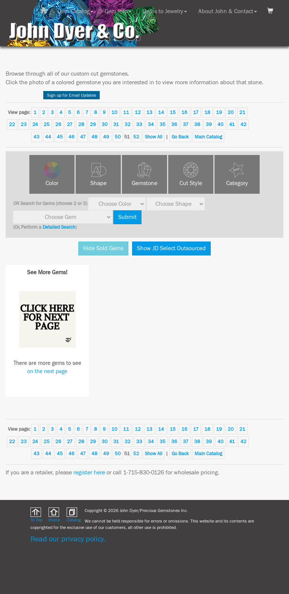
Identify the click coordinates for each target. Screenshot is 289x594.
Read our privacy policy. (68, 539)
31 (116, 125)
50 (118, 137)
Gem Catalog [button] (75, 11)
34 (151, 125)
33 (139, 125)
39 (209, 125)
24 (35, 125)
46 (71, 137)
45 (60, 137)
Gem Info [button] (118, 11)
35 (163, 125)
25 (47, 125)
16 (184, 112)
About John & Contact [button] (227, 11)
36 (174, 125)
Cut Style (190, 183)
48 (94, 137)
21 (242, 112)
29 (93, 125)
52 (136, 137)
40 (221, 125)
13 (149, 112)
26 (58, 125)
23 (24, 125)
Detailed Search (59, 227)
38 (197, 125)
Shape (98, 183)
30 (105, 125)
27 (70, 125)
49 (106, 137)
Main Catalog (208, 137)
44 (48, 137)
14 (161, 112)
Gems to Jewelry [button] (165, 11)
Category (237, 183)
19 (219, 112)
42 (243, 125)
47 (83, 137)
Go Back (180, 137)
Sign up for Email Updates (71, 95)
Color (52, 183)
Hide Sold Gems (103, 248)
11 (126, 112)
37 (186, 125)
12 (138, 112)
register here (89, 472)
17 (196, 112)
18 (207, 112)
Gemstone (144, 183)
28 (81, 125)
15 (173, 112)
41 (232, 125)
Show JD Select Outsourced (171, 248)
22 (12, 125)
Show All (153, 137)
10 (114, 112)
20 (231, 112)
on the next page (47, 371)
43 (36, 137)
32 (128, 125)
